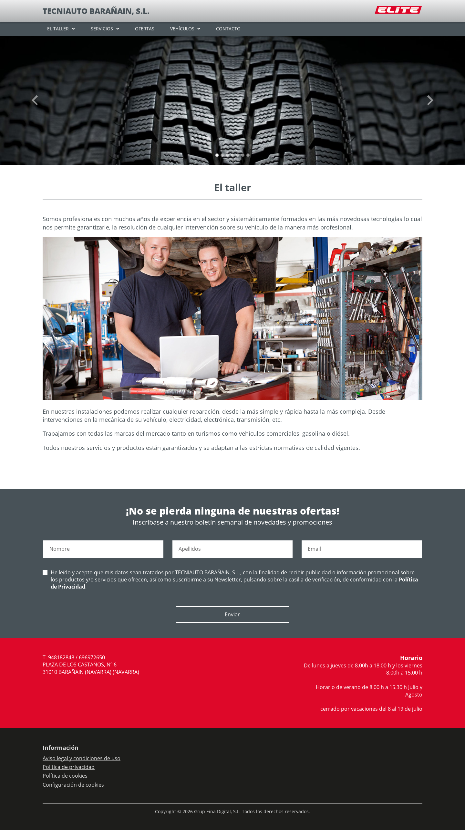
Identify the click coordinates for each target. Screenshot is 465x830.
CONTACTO (228, 29)
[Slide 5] (242, 155)
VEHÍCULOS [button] (182, 29)
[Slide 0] (217, 155)
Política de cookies (65, 775)
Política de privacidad (69, 767)
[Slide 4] (237, 155)
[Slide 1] (222, 155)
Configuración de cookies (73, 784)
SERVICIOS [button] (102, 29)
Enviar (232, 614)
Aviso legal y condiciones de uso (81, 758)
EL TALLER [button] (58, 29)
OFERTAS (144, 29)
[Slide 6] (248, 155)
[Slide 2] (227, 155)
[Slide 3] (232, 155)
